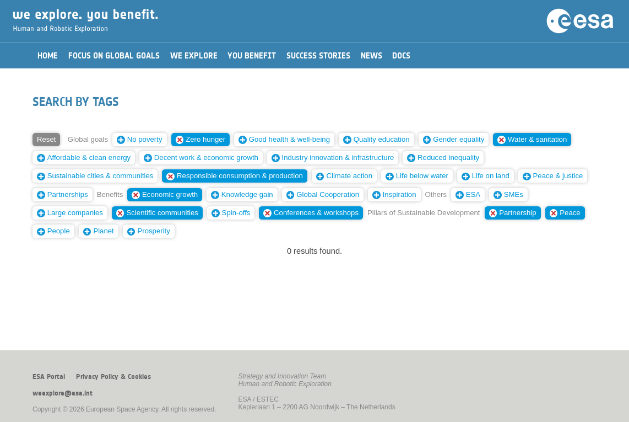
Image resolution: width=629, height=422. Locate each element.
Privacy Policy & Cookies (113, 376)
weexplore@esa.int (62, 393)
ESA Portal (48, 376)
